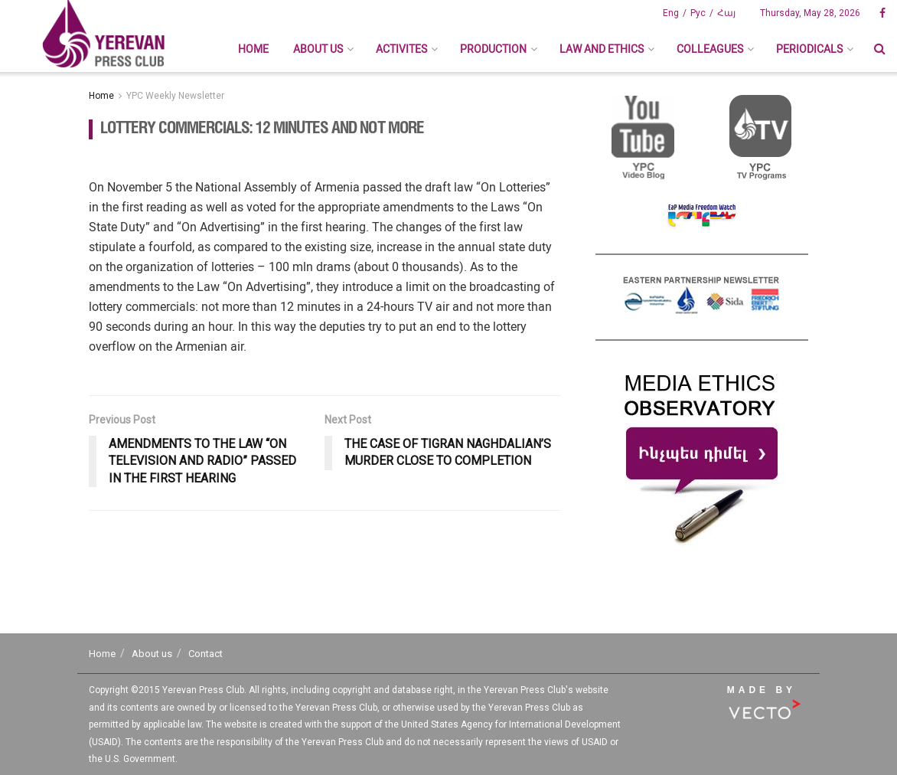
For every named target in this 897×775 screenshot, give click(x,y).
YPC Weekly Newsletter (175, 95)
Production (493, 49)
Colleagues (710, 49)
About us (318, 49)
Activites (401, 49)
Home (253, 49)
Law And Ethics (601, 49)
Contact (205, 653)
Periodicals (809, 49)
